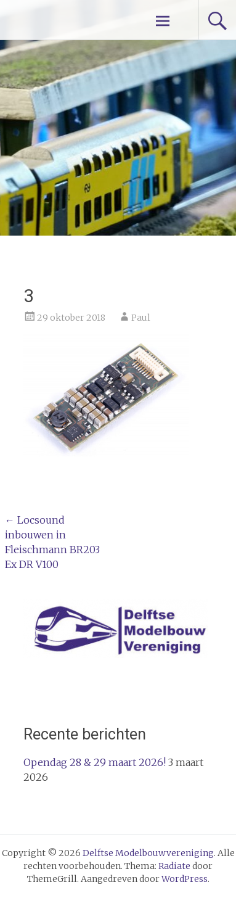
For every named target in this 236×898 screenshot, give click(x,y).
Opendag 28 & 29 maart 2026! (94, 762)
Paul (140, 317)
